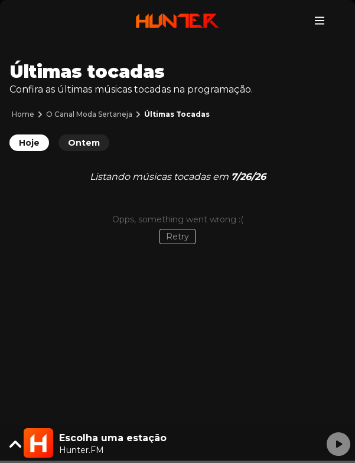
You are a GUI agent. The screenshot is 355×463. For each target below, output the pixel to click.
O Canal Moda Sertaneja (89, 114)
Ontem (84, 142)
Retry (177, 236)
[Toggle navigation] (319, 20)
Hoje (29, 142)
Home (23, 114)
